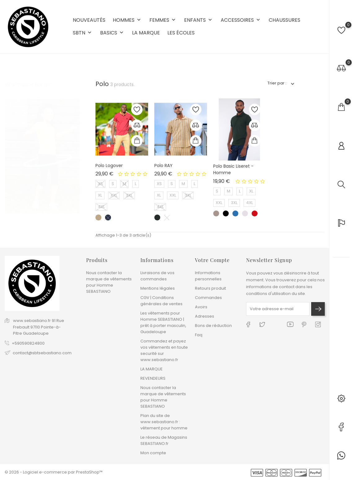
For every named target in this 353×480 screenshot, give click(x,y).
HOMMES (127, 20)
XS (100, 184)
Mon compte (153, 453)
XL (100, 195)
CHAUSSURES (284, 20)
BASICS (112, 33)
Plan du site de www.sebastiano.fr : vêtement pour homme (164, 422)
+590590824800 (28, 343)
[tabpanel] (42, 91)
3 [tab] (76, 154)
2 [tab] (76, 142)
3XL (129, 195)
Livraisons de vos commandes (157, 276)
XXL (114, 195)
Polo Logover (109, 165)
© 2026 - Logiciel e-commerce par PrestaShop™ (54, 472)
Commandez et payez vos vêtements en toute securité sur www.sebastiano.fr (164, 350)
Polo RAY (163, 165)
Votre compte (212, 260)
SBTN (83, 33)
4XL (101, 207)
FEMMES (163, 20)
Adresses (204, 316)
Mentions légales (157, 288)
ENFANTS (198, 20)
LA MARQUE (146, 33)
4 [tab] (76, 165)
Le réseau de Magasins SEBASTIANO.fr (163, 440)
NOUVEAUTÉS (89, 20)
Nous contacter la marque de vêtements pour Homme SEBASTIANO (109, 282)
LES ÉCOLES (181, 33)
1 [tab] (76, 131)
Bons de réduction (213, 325)
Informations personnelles (208, 276)
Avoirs (201, 307)
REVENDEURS (152, 378)
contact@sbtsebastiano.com (42, 353)
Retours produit (210, 288)
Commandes (208, 298)
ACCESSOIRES (241, 20)
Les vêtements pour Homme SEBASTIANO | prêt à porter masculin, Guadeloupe (163, 322)
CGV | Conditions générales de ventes (161, 301)
